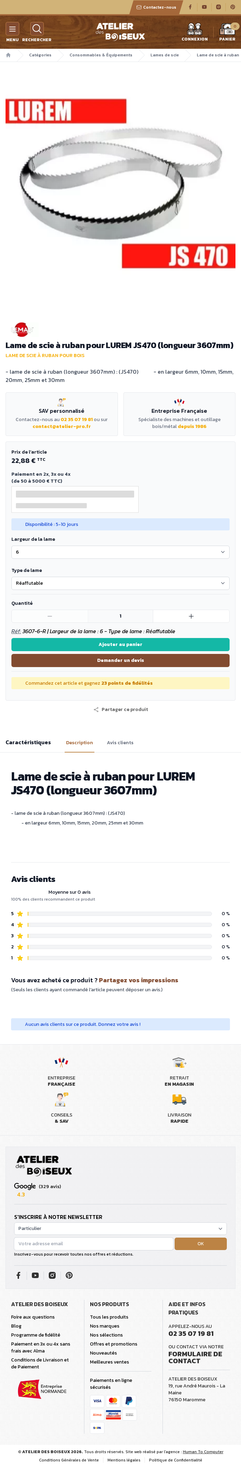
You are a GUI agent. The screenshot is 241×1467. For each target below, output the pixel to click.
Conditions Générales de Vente (69, 1460)
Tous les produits (109, 1317)
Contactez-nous (156, 7)
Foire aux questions (33, 1317)
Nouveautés (103, 1353)
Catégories (40, 55)
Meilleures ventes (109, 1362)
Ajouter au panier (120, 644)
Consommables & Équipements (100, 55)
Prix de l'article (29, 452)
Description (79, 742)
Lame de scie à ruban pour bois (45, 355)
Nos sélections (106, 1335)
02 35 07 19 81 (77, 419)
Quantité (22, 603)
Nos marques (104, 1326)
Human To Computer (203, 1452)
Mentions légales (124, 1460)
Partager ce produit (120, 709)
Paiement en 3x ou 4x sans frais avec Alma (40, 1347)
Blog (16, 1326)
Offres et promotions (113, 1344)
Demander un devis (120, 660)
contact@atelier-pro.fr (62, 426)
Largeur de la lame (33, 539)
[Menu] (12, 29)
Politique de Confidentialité (175, 1460)
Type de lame (26, 570)
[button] (120, 709)
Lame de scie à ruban (218, 55)
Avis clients (120, 742)
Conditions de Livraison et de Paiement (40, 1363)
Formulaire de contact (195, 1357)
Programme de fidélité (35, 1335)
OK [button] (200, 1243)
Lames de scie (164, 55)
